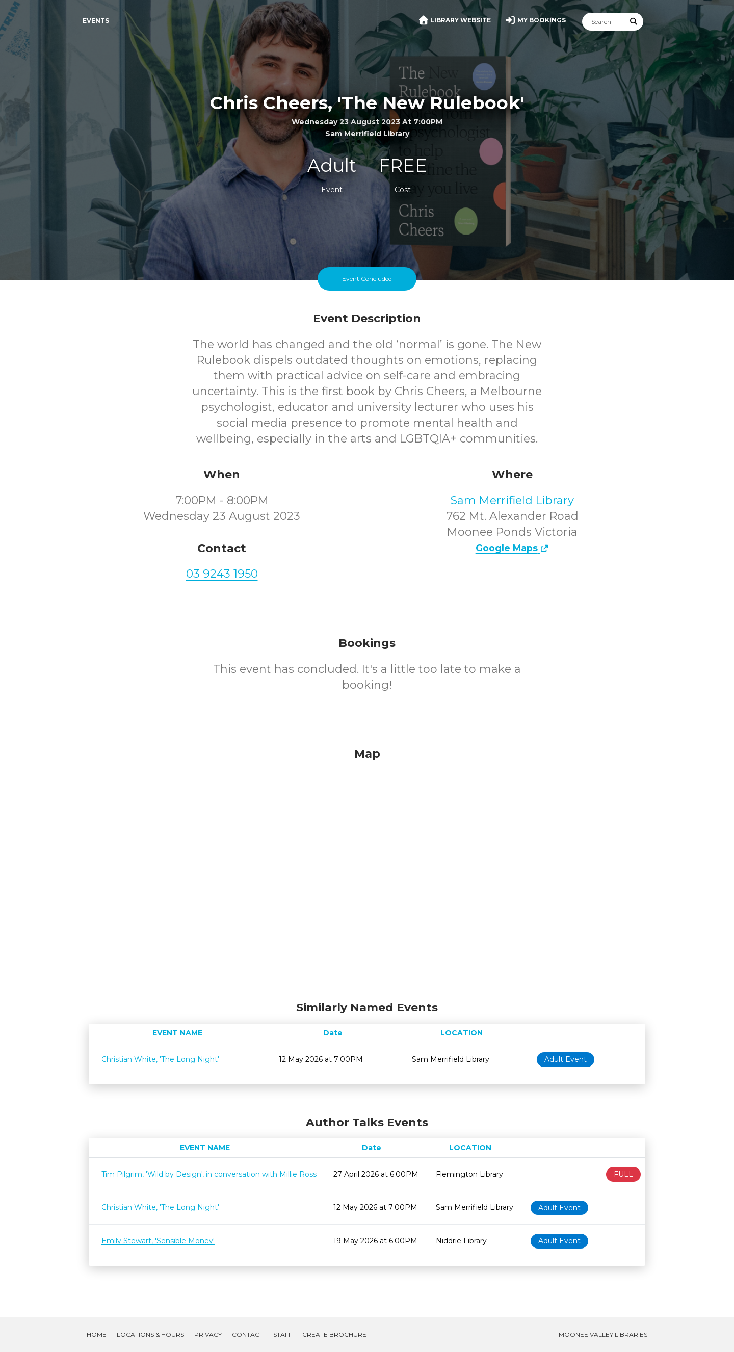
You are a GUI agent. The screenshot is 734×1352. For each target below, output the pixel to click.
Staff (282, 1334)
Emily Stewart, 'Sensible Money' (158, 1240)
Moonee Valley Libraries (603, 1334)
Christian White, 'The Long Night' (160, 1059)
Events (96, 20)
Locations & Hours (150, 1334)
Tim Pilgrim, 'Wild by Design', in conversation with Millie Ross (209, 1174)
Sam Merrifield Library (512, 500)
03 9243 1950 (222, 574)
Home (97, 1334)
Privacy (208, 1334)
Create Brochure (334, 1334)
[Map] (367, 872)
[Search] (603, 22)
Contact (247, 1334)
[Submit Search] (634, 22)
